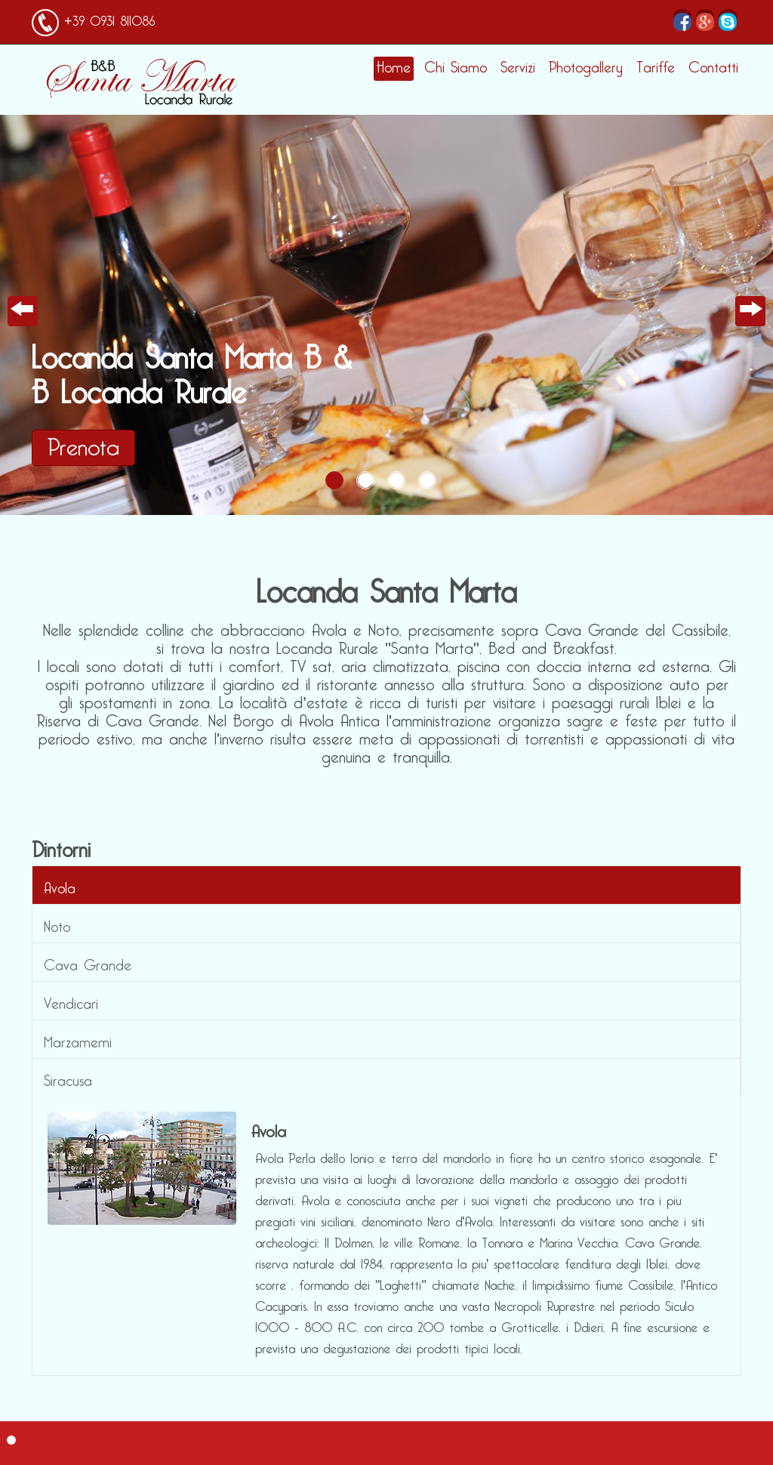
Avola (59, 885)
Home (394, 68)
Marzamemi (78, 1039)
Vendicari (71, 1000)
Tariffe (655, 68)
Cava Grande (87, 962)
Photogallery (586, 68)
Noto (57, 923)
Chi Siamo (455, 68)
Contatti (713, 68)
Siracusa (68, 1078)
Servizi (517, 68)
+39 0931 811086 (107, 18)
